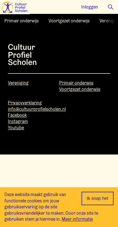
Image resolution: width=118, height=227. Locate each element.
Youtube (16, 128)
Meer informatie (77, 219)
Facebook (17, 115)
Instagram (18, 121)
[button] (111, 7)
